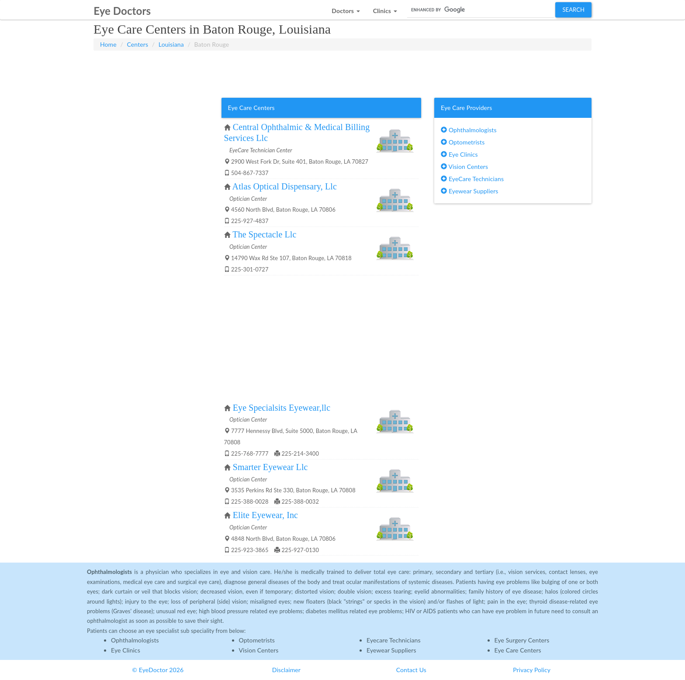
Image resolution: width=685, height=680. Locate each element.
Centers (138, 44)
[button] (345, 8)
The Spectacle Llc (264, 234)
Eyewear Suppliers (469, 191)
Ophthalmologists (469, 130)
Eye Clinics (459, 154)
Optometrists (462, 142)
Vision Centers (464, 166)
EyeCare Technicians (472, 178)
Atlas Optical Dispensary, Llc (284, 186)
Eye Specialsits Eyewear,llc (281, 407)
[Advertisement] (342, 72)
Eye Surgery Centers (522, 640)
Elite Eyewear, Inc (265, 515)
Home (108, 44)
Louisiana (171, 44)
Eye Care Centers (518, 650)
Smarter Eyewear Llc (270, 467)
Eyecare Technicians (394, 640)
